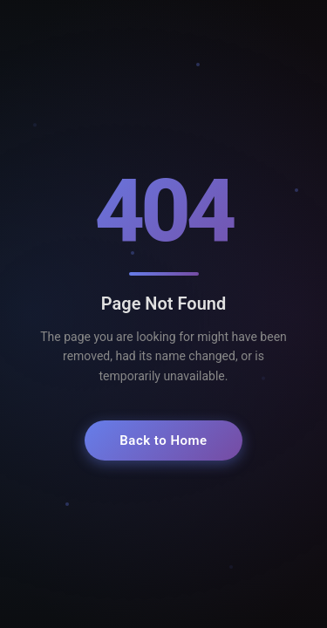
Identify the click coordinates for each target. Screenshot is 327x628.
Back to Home (163, 440)
